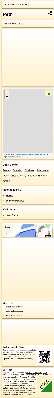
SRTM (30, 390)
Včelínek (29, 170)
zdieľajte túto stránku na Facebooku (19, 351)
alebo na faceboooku (14, 311)
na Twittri (29, 352)
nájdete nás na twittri (14, 307)
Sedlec (9, 195)
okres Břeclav (13, 215)
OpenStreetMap (23, 154)
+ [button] (7, 92)
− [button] (7, 97)
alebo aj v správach (13, 315)
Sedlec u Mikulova (15, 201)
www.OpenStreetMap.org (36, 373)
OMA (12, 4)
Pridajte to (22, 392)
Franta (6, 170)
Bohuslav (17, 170)
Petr (27, 4)
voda (20, 4)
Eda (14, 175)
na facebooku (22, 350)
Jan (21, 175)
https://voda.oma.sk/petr (12, 157)
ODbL (34, 375)
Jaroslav (30, 175)
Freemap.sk (38, 154)
